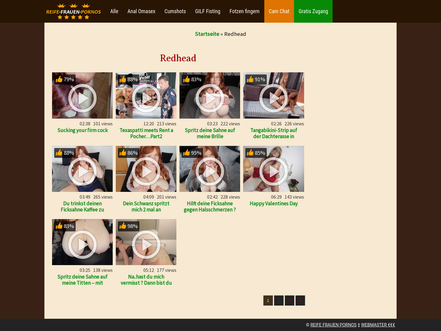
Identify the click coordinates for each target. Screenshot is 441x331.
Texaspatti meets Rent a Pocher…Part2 (146, 133)
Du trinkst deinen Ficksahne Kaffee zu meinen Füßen (82, 209)
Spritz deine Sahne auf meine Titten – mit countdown (82, 282)
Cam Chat (279, 11)
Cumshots (175, 11)
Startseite (207, 33)
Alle (114, 11)
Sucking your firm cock (82, 130)
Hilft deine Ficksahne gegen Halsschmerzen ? (210, 206)
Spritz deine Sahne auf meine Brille (210, 133)
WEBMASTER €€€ (378, 324)
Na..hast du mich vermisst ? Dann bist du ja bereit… (146, 282)
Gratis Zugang (313, 11)
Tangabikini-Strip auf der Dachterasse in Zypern (273, 136)
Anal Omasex (141, 11)
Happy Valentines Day (274, 203)
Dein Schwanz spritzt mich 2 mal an (146, 206)
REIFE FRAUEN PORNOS (333, 324)
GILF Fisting (207, 11)
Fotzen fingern (244, 11)
